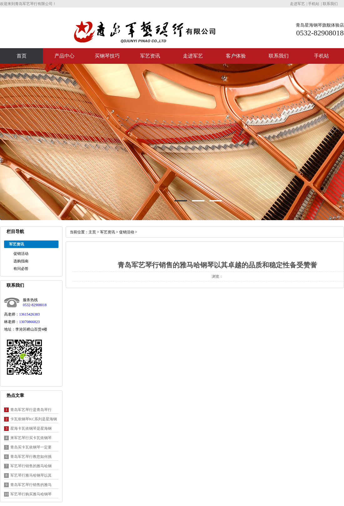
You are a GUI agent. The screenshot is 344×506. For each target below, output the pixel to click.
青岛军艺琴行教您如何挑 (31, 456)
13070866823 (29, 322)
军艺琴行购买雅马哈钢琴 (31, 494)
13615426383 (29, 314)
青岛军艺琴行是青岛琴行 (31, 409)
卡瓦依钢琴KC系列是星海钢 (33, 419)
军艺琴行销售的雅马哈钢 (31, 466)
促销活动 (20, 253)
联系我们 (330, 4)
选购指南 (20, 261)
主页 (92, 232)
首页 (22, 55)
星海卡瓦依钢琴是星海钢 (31, 428)
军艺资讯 (150, 55)
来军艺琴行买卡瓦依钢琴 (31, 438)
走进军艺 (297, 4)
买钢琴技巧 (107, 55)
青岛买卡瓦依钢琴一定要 (31, 447)
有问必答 (20, 268)
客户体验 (236, 55)
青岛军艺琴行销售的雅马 (31, 485)
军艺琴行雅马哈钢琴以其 (31, 475)
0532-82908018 (35, 305)
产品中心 (64, 55)
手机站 (313, 4)
